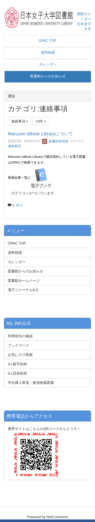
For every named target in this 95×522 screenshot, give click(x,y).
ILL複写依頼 (17, 364)
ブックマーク (18, 345)
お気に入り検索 (20, 355)
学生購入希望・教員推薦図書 (31, 383)
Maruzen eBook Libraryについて (40, 133)
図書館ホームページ (24, 281)
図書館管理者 (55, 141)
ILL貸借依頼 (17, 373)
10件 (41, 121)
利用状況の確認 (20, 336)
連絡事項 (14, 146)
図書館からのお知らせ (25, 271)
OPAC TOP (17, 243)
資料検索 (15, 253)
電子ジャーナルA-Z (23, 290)
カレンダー (17, 262)
